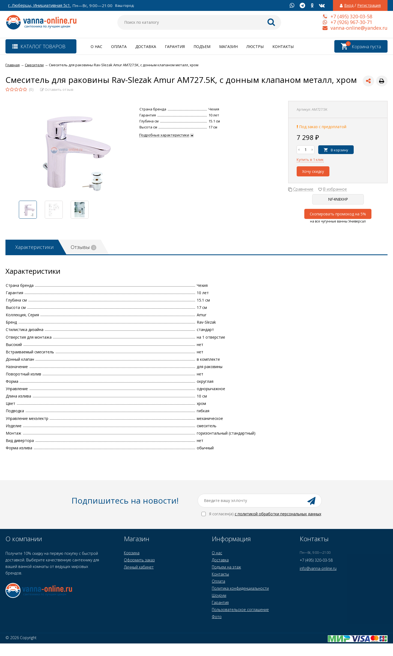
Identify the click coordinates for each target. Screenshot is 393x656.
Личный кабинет (139, 567)
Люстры (255, 46)
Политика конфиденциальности (240, 588)
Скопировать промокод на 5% (338, 213)
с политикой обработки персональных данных (278, 513)
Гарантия (175, 46)
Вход (348, 5)
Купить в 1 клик (310, 159)
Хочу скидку (313, 171)
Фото (217, 616)
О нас (96, 46)
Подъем (201, 46)
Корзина (131, 552)
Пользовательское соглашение (240, 609)
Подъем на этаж (226, 567)
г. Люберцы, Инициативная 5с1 (39, 5)
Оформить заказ (139, 559)
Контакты (283, 46)
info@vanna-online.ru (318, 568)
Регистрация (369, 5)
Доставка (145, 46)
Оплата (119, 46)
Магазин (228, 46)
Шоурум (219, 595)
